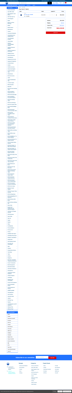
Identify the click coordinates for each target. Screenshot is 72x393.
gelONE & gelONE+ (11, 291)
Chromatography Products (11, 40)
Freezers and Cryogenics (12, 283)
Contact (29, 6)
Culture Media (10, 42)
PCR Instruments (11, 215)
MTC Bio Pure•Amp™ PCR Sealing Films (12, 159)
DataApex (9, 333)
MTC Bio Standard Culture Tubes (11, 175)
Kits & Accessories (12, 76)
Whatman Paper (12, 309)
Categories (10, 8)
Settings (54, 391)
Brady (9, 315)
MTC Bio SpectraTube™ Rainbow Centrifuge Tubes (12, 171)
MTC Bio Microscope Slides (11, 135)
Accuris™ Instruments (11, 263)
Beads (9, 21)
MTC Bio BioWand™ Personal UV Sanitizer (11, 98)
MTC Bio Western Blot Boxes (12, 201)
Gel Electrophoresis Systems (11, 289)
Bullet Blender (10, 30)
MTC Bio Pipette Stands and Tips (12, 144)
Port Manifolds (10, 226)
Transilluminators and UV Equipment (12, 305)
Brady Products (12, 28)
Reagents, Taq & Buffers (12, 238)
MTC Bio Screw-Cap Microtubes (11, 168)
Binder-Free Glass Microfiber (11, 24)
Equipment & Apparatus (12, 62)
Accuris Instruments (11, 10)
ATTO (9, 346)
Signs (12, 247)
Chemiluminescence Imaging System (11, 37)
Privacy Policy (57, 389)
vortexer (9, 256)
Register (55, 4)
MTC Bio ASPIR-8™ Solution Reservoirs (11, 93)
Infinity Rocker (10, 74)
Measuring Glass (11, 85)
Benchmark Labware (11, 267)
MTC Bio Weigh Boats (11, 195)
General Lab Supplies (11, 69)
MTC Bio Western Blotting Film (12, 204)
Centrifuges (10, 278)
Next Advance (10, 327)
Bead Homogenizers (12, 265)
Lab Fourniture (10, 295)
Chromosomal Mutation (12, 6)
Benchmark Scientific (11, 319)
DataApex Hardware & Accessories (11, 52)
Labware (12, 299)
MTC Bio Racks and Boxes (11, 165)
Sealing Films (10, 240)
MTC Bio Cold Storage (12, 103)
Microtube (9, 87)
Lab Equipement (10, 293)
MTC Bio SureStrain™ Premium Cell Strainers (12, 185)
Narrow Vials (10, 206)
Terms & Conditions (14, 389)
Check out (55, 33)
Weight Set (10, 258)
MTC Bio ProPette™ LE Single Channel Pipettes (12, 150)
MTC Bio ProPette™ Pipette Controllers (11, 153)
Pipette (9, 221)
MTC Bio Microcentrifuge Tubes (12, 132)
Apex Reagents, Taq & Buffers (12, 15)
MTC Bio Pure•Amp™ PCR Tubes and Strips (12, 162)
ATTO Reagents (10, 19)
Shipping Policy (28, 389)
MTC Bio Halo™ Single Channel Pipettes (11, 121)
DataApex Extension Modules (11, 49)
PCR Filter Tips (10, 301)
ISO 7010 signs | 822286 (28, 15)
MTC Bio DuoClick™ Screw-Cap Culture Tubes (12, 111)
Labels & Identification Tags (12, 81)
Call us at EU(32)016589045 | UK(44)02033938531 (12, 372)
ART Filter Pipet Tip (11, 17)
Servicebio (9, 329)
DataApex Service (11, 54)
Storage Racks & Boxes (12, 251)
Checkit (9, 32)
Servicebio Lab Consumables (10, 245)
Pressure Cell (10, 230)
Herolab (9, 325)
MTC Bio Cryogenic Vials (12, 105)
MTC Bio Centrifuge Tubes (11, 101)
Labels (12, 78)
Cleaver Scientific (11, 339)
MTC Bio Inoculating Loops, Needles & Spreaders (11, 124)
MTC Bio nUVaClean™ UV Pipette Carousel (12, 141)
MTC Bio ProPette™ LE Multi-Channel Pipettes (12, 147)
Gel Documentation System (11, 286)
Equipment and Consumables (10, 281)
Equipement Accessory (12, 60)
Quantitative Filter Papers (12, 236)
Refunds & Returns (43, 389)
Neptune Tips (10, 337)
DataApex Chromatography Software (11, 45)
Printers (12, 232)
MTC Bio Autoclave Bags (12, 95)
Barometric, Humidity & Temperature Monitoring (12, 261)
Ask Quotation (22, 6)
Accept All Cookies (67, 391)
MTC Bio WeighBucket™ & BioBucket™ (12, 198)
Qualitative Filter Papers (12, 234)
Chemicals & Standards (12, 34)
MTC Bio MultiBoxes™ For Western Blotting (12, 138)
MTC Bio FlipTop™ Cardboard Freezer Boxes (12, 118)
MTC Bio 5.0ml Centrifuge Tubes (12, 90)
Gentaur (9, 317)
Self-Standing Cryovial (12, 242)
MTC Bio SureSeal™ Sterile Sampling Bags (12, 181)
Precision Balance (11, 228)
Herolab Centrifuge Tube (12, 72)
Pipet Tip (9, 219)
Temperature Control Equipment (11, 274)
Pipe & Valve (12, 217)
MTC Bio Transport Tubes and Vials (12, 193)
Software (12, 249)
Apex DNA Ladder (11, 12)
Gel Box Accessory (11, 67)
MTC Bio (9, 323)
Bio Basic (9, 321)
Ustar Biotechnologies (11, 350)
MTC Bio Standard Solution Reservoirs (11, 178)
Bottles (9, 26)
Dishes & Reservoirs (11, 56)
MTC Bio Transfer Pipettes (11, 190)
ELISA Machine (10, 58)
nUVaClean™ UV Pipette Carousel (12, 213)
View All (9, 352)
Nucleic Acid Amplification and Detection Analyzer (11, 209)
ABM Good (9, 331)
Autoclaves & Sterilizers (12, 269)
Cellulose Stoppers (11, 276)
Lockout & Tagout (12, 83)
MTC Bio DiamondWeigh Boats (12, 108)
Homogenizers (10, 271)
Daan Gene (9, 348)
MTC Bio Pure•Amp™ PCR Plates (12, 156)
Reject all (60, 391)
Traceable (9, 335)
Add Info (62, 23)
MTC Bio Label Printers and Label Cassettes (12, 129)
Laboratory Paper (12, 297)
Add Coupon (62, 26)
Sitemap (20, 373)
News (34, 6)
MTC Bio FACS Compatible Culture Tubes (11, 114)
